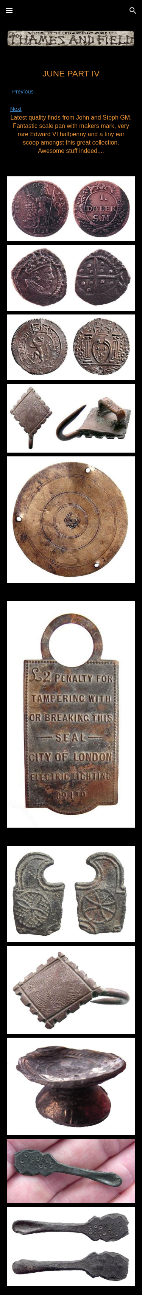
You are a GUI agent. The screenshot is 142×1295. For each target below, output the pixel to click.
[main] (71, 111)
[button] (9, 10)
